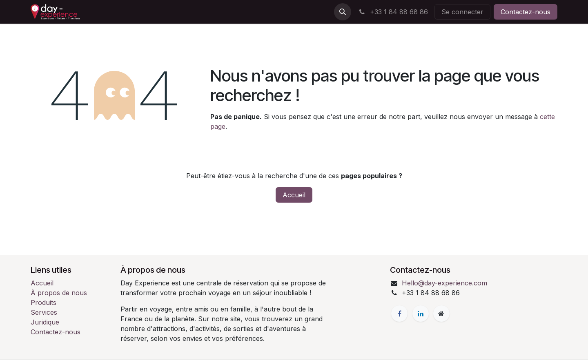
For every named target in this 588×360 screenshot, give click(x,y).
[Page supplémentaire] (441, 313)
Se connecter (462, 12)
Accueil (294, 195)
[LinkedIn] (420, 313)
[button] (342, 11)
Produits (43, 302)
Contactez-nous (525, 12)
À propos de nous (59, 293)
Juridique (45, 322)
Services (44, 312)
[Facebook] (399, 313)
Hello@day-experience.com (444, 283)
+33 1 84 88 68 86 (393, 12)
